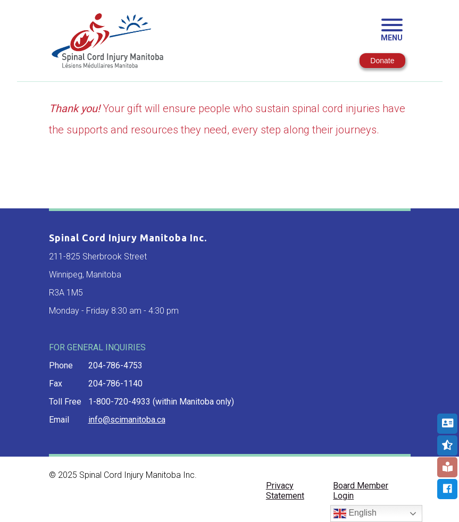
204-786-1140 (115, 383)
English (355, 513)
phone (61, 365)
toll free (65, 402)
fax (55, 383)
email (59, 420)
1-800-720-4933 (119, 402)
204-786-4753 (115, 365)
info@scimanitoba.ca (126, 420)
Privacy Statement (285, 491)
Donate (382, 60)
